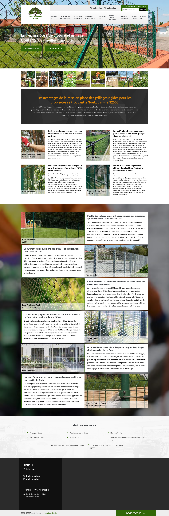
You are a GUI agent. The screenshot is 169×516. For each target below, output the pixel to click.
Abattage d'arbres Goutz (79, 433)
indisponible (97, 8)
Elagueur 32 (54, 18)
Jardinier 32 (143, 18)
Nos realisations (31, 49)
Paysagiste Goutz (36, 433)
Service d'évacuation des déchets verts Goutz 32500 (127, 439)
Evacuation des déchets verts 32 (65, 18)
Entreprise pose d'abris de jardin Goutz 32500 (67, 445)
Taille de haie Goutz (37, 437)
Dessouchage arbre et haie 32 (90, 18)
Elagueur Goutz (116, 433)
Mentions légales (51, 513)
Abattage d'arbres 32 (124, 18)
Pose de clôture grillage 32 (112, 18)
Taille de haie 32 (135, 18)
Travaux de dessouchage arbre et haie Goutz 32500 (106, 446)
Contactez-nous (55, 49)
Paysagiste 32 (102, 18)
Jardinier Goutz (75, 437)
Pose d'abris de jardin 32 (78, 18)
